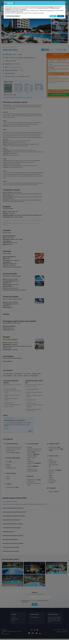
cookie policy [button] (23, 9)
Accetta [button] (60, 16)
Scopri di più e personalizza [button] (13, 16)
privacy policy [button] (50, 6)
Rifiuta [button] (53, 16)
